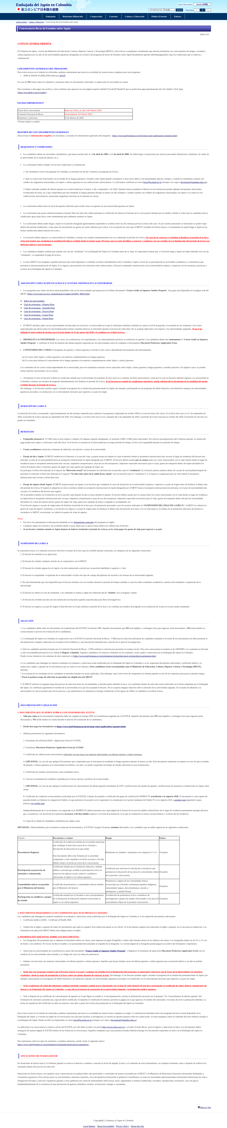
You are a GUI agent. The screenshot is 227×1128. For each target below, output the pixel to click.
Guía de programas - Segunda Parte (39, 308)
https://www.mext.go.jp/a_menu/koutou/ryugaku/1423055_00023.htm (58, 294)
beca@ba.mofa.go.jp (152, 182)
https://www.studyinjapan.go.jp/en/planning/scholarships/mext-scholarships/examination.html (115, 656)
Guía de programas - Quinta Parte (38, 318)
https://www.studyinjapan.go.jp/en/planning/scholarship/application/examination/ (53, 1044)
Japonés (202, 4)
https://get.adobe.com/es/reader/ (32, 92)
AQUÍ (62, 75)
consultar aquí (180, 800)
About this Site (137, 1126)
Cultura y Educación (36, 22)
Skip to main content (185, 4)
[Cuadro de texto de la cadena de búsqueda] (162, 10)
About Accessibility (106, 1126)
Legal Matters (89, 1126)
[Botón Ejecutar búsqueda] (179, 10)
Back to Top (205, 1107)
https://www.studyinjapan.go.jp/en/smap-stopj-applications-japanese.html (144, 136)
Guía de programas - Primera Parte (39, 304)
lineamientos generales (84, 522)
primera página (21, 22)
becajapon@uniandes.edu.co (193, 182)
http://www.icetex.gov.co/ (113, 1027)
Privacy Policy (122, 1126)
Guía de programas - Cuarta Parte (38, 315)
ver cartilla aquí (38, 803)
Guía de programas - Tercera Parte (39, 311)
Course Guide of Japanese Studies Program (105, 951)
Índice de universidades (34, 301)
